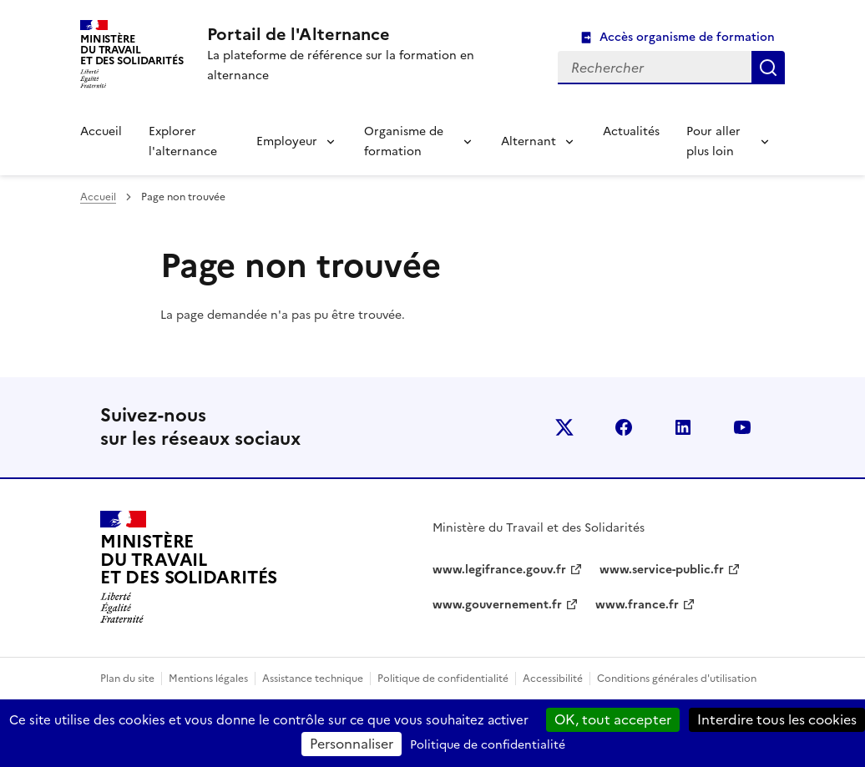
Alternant (528, 141)
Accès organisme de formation (687, 37)
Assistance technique (312, 678)
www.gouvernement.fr (497, 604)
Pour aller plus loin (713, 141)
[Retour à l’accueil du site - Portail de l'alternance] (188, 567)
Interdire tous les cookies (777, 719)
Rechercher (768, 67)
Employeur (286, 141)
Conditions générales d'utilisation (676, 678)
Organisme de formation (403, 141)
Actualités (631, 131)
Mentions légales (208, 678)
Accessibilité (553, 678)
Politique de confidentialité (442, 678)
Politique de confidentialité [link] (487, 745)
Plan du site (127, 678)
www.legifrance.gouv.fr (499, 569)
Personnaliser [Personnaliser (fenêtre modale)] (351, 744)
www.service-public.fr (661, 569)
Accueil (101, 131)
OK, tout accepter (612, 719)
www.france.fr (637, 604)
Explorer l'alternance (183, 141)
